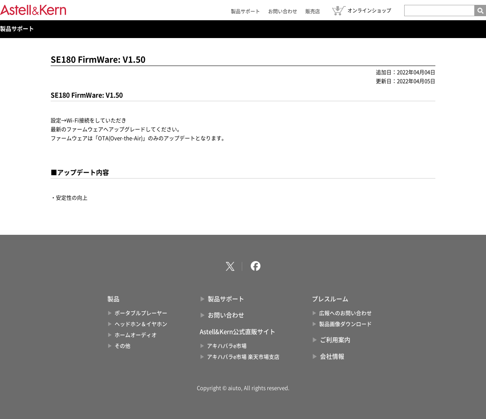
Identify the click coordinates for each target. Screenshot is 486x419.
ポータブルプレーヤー (141, 313)
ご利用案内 (335, 340)
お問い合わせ (282, 11)
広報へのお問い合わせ (345, 313)
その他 (122, 346)
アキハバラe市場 (227, 346)
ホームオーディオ (136, 335)
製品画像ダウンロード (345, 324)
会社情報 (332, 356)
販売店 (312, 11)
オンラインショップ (369, 10)
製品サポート (245, 11)
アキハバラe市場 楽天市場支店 (243, 356)
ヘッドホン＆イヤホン (141, 324)
